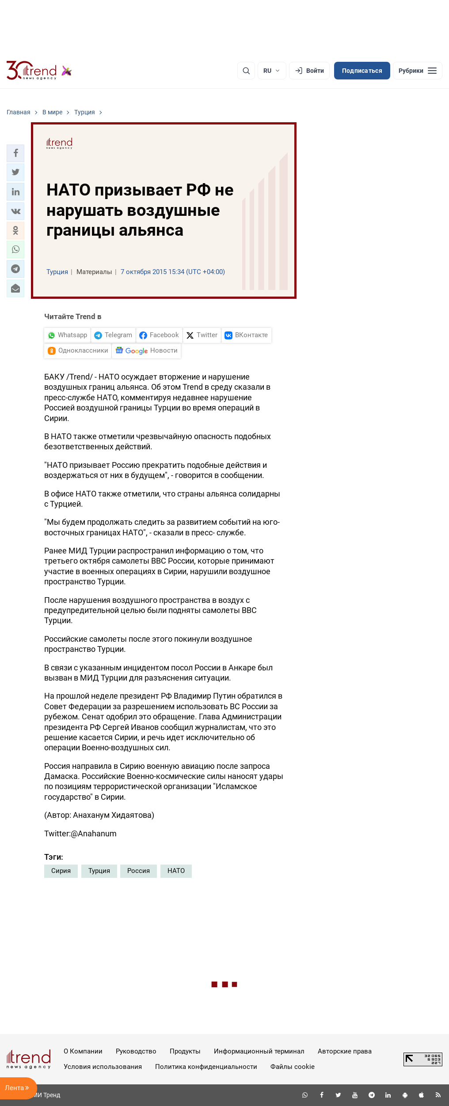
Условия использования (103, 1067)
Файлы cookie (292, 1067)
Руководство (136, 1051)
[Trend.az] (39, 70)
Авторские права (345, 1051)
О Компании (83, 1051)
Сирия (61, 871)
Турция (99, 871)
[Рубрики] (417, 70)
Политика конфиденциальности (206, 1067)
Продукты (185, 1051)
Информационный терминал (259, 1051)
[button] (15, 153)
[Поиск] (246, 70)
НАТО (176, 871)
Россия (138, 871)
